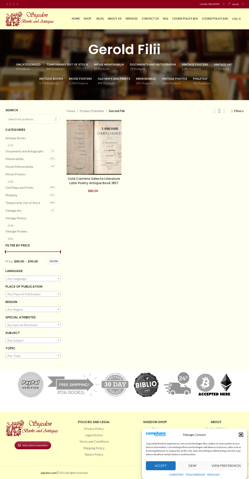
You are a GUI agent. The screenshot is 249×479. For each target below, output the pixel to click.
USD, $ (236, 18)
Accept (161, 465)
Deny (192, 465)
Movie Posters (15, 174)
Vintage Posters (16, 231)
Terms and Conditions (94, 441)
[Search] (243, 4)
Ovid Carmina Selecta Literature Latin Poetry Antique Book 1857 (94, 180)
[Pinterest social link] (14, 4)
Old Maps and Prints (19, 187)
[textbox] (33, 278)
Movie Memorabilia (19, 166)
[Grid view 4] (224, 111)
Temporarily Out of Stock (22, 203)
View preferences (226, 465)
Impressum (213, 474)
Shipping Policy (94, 448)
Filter (54, 261)
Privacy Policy (94, 428)
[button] (241, 435)
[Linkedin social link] (17, 4)
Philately (11, 195)
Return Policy (94, 454)
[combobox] (33, 278)
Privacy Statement (195, 474)
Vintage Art (13, 210)
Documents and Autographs (24, 151)
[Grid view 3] (219, 111)
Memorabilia (14, 159)
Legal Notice (94, 435)
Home (71, 111)
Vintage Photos (16, 218)
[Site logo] (30, 18)
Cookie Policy (176, 474)
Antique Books (15, 138)
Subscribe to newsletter (33, 445)
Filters (239, 111)
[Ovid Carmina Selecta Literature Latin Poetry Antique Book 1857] (94, 147)
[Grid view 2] (214, 111)
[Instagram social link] (10, 4)
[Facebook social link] (7, 4)
